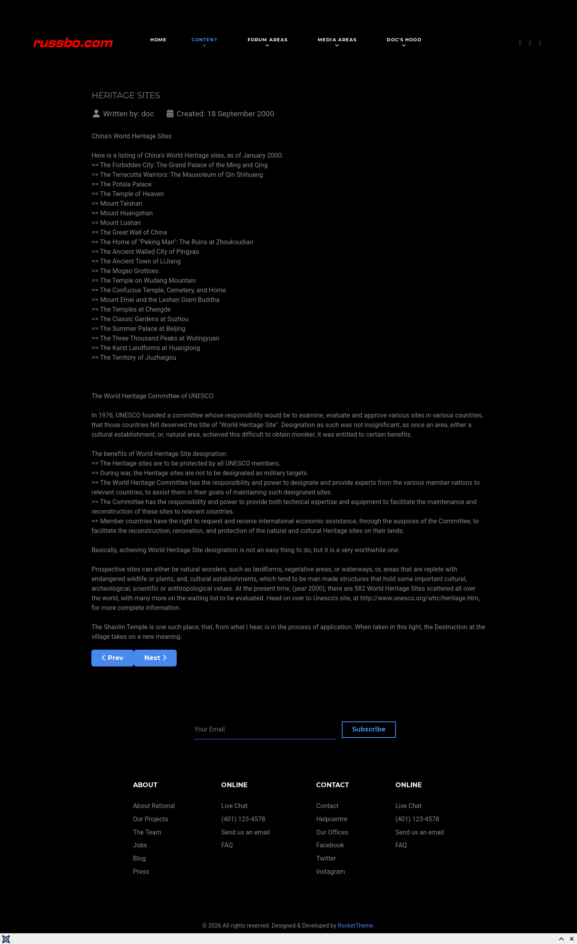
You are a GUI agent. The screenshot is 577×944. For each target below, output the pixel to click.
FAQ (227, 845)
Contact (327, 806)
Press (141, 871)
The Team (147, 832)
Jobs (140, 845)
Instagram (330, 871)
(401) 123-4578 (243, 819)
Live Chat (234, 806)
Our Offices (332, 832)
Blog (139, 858)
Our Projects (150, 819)
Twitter (326, 858)
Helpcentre (331, 819)
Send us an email (245, 832)
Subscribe (368, 729)
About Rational (154, 806)
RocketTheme (355, 925)
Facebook (330, 845)
